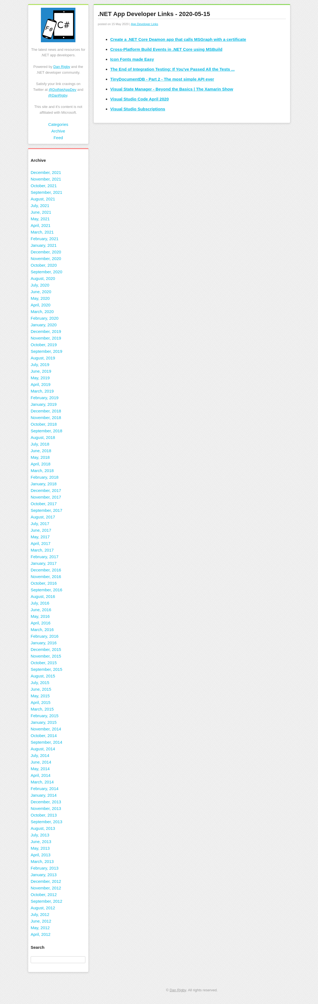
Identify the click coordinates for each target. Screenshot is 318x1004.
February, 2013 (45, 868)
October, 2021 (44, 185)
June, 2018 (41, 450)
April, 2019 (41, 384)
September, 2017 (46, 510)
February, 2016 (45, 636)
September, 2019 (46, 351)
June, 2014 (41, 762)
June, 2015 (41, 689)
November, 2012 (46, 888)
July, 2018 (40, 444)
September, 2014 (46, 742)
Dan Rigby (61, 67)
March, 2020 (42, 311)
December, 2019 (46, 331)
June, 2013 (41, 841)
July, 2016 (40, 603)
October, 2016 (44, 583)
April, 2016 (41, 623)
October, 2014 (44, 735)
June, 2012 (41, 921)
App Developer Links (144, 24)
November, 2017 (46, 497)
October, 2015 (44, 662)
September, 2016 (46, 589)
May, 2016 (40, 616)
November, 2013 (46, 808)
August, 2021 (43, 199)
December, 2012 (46, 881)
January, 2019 (44, 404)
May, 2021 (40, 218)
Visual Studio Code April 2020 (139, 99)
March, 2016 (42, 629)
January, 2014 (44, 795)
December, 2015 (46, 649)
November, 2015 (46, 656)
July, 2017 (40, 523)
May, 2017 (40, 536)
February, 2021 (45, 238)
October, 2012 (44, 894)
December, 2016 (46, 570)
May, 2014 (40, 768)
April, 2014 (41, 775)
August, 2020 (43, 278)
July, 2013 (40, 835)
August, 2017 (43, 517)
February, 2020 (45, 318)
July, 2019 (40, 364)
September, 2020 (46, 271)
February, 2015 (45, 715)
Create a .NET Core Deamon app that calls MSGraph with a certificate (178, 39)
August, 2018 (43, 437)
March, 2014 (42, 782)
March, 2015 (42, 709)
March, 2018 (42, 470)
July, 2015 (40, 682)
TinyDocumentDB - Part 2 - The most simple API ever (162, 79)
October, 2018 (44, 424)
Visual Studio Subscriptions (137, 109)
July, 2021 (40, 205)
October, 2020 (44, 265)
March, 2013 (42, 861)
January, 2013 (44, 874)
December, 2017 (46, 490)
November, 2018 (46, 417)
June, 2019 (41, 371)
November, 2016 (46, 576)
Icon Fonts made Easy (132, 59)
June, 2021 (41, 212)
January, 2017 (44, 563)
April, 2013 (41, 854)
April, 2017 (41, 543)
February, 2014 (45, 788)
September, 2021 (46, 192)
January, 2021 (44, 245)
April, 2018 (41, 464)
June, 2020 (41, 291)
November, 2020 (46, 258)
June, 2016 (41, 609)
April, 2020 (41, 305)
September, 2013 (46, 821)
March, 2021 (42, 232)
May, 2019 (40, 377)
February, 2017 (45, 556)
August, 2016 (43, 596)
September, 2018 (46, 430)
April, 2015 (41, 702)
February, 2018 (45, 477)
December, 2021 (46, 172)
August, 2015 (43, 676)
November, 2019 (46, 338)
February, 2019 (45, 397)
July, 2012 (40, 914)
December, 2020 (46, 252)
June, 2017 (41, 530)
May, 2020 (40, 298)
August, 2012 (43, 907)
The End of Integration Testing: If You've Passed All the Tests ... (172, 69)
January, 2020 (44, 324)
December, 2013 (46, 801)
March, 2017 (42, 550)
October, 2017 (44, 503)
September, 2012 (46, 901)
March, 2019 (42, 391)
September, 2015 (46, 669)
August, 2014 (43, 748)
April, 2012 (41, 934)
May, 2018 (40, 457)
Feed (58, 137)
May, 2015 (40, 695)
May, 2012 (40, 927)
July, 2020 (40, 285)
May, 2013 (40, 848)
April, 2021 (41, 225)
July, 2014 (40, 755)
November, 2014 (46, 729)
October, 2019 (44, 344)
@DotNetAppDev (62, 90)
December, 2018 (46, 411)
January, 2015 (44, 722)
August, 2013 (43, 828)
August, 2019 (43, 358)
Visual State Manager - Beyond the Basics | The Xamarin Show (171, 89)
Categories (58, 124)
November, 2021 (46, 179)
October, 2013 (44, 815)
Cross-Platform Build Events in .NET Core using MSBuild (166, 49)
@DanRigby (57, 95)
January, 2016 (44, 642)
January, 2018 (44, 483)
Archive (58, 131)
